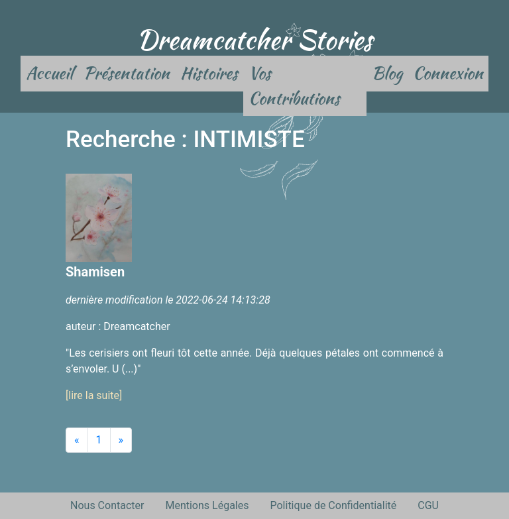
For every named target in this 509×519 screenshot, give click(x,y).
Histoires (209, 73)
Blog (387, 73)
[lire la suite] (94, 395)
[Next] (121, 440)
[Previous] (77, 440)
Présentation (127, 73)
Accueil (49, 73)
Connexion (448, 73)
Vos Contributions (294, 85)
